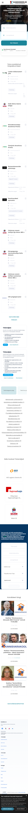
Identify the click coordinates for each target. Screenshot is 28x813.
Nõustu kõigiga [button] (7, 809)
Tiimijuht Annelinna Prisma (15, 146)
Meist (2, 777)
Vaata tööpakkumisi (4, 758)
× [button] (26, 795)
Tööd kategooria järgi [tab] (9, 390)
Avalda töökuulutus (8, 374)
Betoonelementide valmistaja (14, 167)
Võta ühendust (19, 378)
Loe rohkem (14, 628)
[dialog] (14, 803)
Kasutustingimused (4, 784)
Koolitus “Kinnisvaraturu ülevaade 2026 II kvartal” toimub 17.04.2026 (14, 620)
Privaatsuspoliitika (4, 787)
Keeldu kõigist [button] (21, 809)
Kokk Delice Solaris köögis (14, 105)
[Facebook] (2, 728)
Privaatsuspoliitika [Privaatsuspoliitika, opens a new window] (21, 806)
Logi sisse (2, 749)
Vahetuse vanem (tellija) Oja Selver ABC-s (16, 231)
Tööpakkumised (3, 771)
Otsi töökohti (14, 43)
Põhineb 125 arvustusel (14, 21)
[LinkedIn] (12, 728)
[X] (5, 728)
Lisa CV (5, 344)
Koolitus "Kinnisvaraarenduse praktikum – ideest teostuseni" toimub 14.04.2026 (14, 652)
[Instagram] (9, 728)
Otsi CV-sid (3, 742)
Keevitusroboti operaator (13, 199)
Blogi (1, 774)
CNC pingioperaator (14, 297)
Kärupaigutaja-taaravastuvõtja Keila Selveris (15, 253)
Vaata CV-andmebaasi (8, 378)
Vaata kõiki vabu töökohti (14, 317)
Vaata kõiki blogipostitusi (15, 704)
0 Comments (17, 658)
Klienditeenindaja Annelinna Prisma (14, 125)
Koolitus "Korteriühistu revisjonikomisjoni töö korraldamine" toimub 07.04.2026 (14, 685)
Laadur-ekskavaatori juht (15, 72)
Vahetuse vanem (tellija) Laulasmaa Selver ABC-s (14, 276)
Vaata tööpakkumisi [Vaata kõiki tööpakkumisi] (14, 344)
